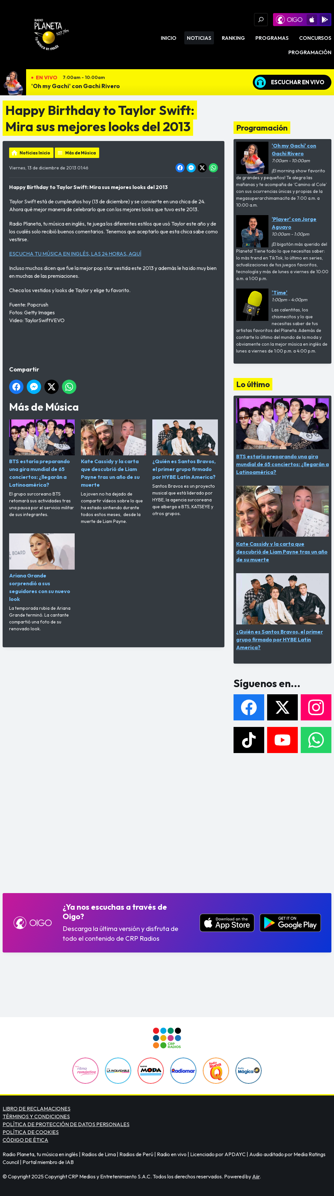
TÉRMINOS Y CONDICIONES (36, 1116)
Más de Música (80, 152)
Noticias (199, 38)
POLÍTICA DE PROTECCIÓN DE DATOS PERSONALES (66, 1124)
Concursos (315, 38)
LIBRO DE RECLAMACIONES (36, 1108)
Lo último (253, 384)
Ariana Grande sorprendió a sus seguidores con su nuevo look (42, 567)
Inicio (168, 38)
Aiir (256, 1176)
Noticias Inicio (35, 152)
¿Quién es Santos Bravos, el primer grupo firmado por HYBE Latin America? (185, 449)
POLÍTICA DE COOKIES (31, 1132)
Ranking (233, 38)
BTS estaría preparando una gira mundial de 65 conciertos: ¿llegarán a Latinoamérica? (42, 453)
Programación (309, 52)
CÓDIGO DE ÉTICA (25, 1140)
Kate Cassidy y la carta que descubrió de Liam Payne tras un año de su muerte (113, 453)
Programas (272, 38)
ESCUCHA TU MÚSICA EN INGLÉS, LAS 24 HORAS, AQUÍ (75, 253)
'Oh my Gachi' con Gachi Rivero (75, 86)
